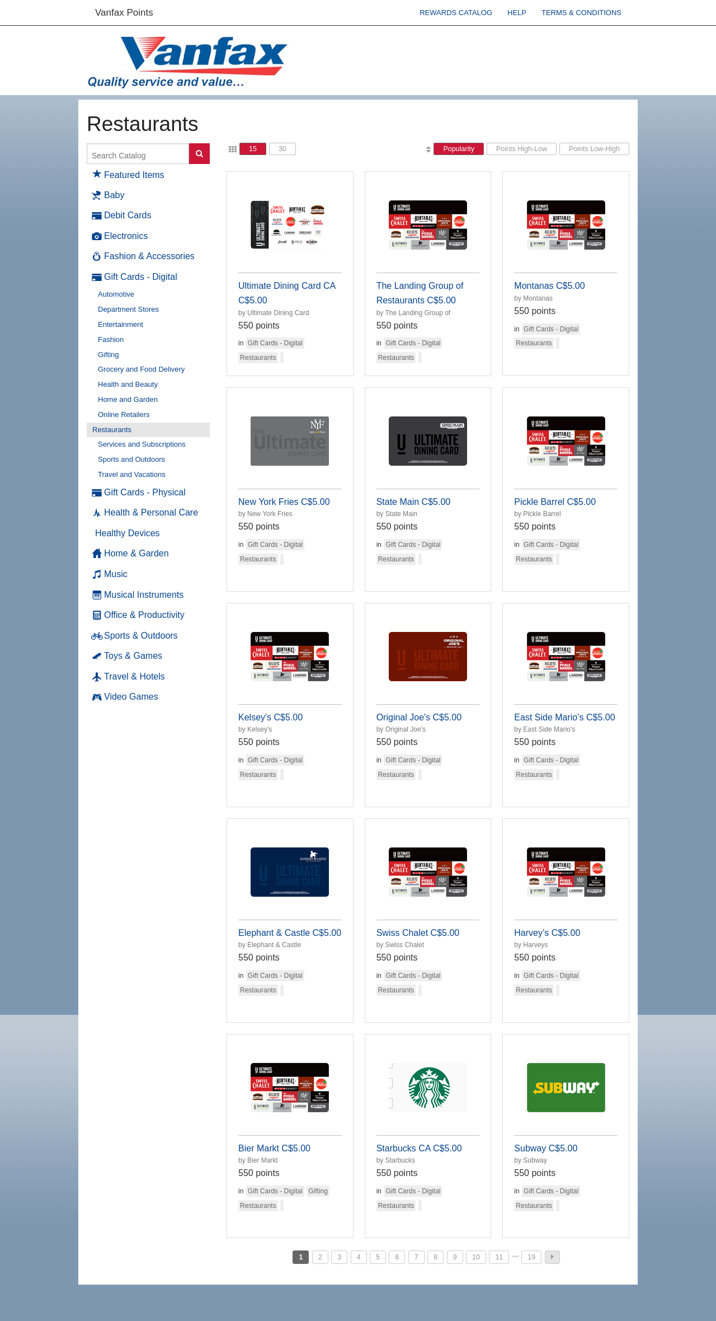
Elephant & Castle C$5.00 (289, 933)
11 (499, 1257)
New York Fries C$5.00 (284, 502)
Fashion (111, 339)
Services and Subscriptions (142, 444)
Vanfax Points (124, 12)
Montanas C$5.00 (549, 286)
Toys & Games (127, 656)
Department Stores (128, 309)
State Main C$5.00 (413, 502)
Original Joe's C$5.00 (418, 717)
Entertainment (120, 324)
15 (253, 149)
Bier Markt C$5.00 (274, 1148)
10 (476, 1257)
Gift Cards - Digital (134, 277)
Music (110, 574)
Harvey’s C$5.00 (547, 933)
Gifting (108, 354)
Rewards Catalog (456, 12)
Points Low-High (594, 149)
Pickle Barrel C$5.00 (555, 502)
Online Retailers (124, 414)
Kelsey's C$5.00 (270, 717)
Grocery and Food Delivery (141, 369)
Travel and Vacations (132, 474)
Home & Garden (130, 553)
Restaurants (111, 429)
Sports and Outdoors (131, 459)
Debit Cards (121, 215)
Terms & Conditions (581, 12)
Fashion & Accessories (143, 256)
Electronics (120, 236)
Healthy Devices (127, 533)
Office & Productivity (138, 615)
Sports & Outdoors (135, 636)
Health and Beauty (128, 384)
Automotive (116, 294)
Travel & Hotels (128, 677)
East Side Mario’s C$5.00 (564, 717)
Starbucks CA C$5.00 (419, 1148)
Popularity (458, 149)
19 (531, 1257)
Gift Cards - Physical (139, 492)
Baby (108, 195)
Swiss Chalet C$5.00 (418, 933)
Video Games (125, 697)
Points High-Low (521, 149)
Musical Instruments (137, 595)
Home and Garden (128, 399)
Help (516, 12)
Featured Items (128, 173)
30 (282, 149)
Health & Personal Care (145, 513)
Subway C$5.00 (545, 1148)
